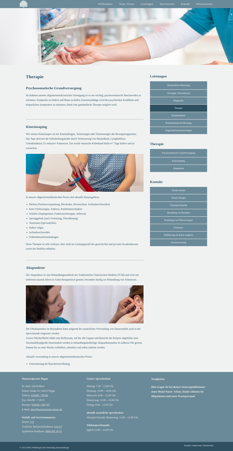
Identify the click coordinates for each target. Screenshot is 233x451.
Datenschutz (208, 445)
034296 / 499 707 (41, 404)
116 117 (58, 426)
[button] (178, 235)
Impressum (197, 445)
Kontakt (187, 445)
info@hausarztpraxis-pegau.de (46, 409)
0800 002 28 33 (53, 431)
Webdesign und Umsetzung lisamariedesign (50, 447)
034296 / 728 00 (39, 395)
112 (32, 422)
